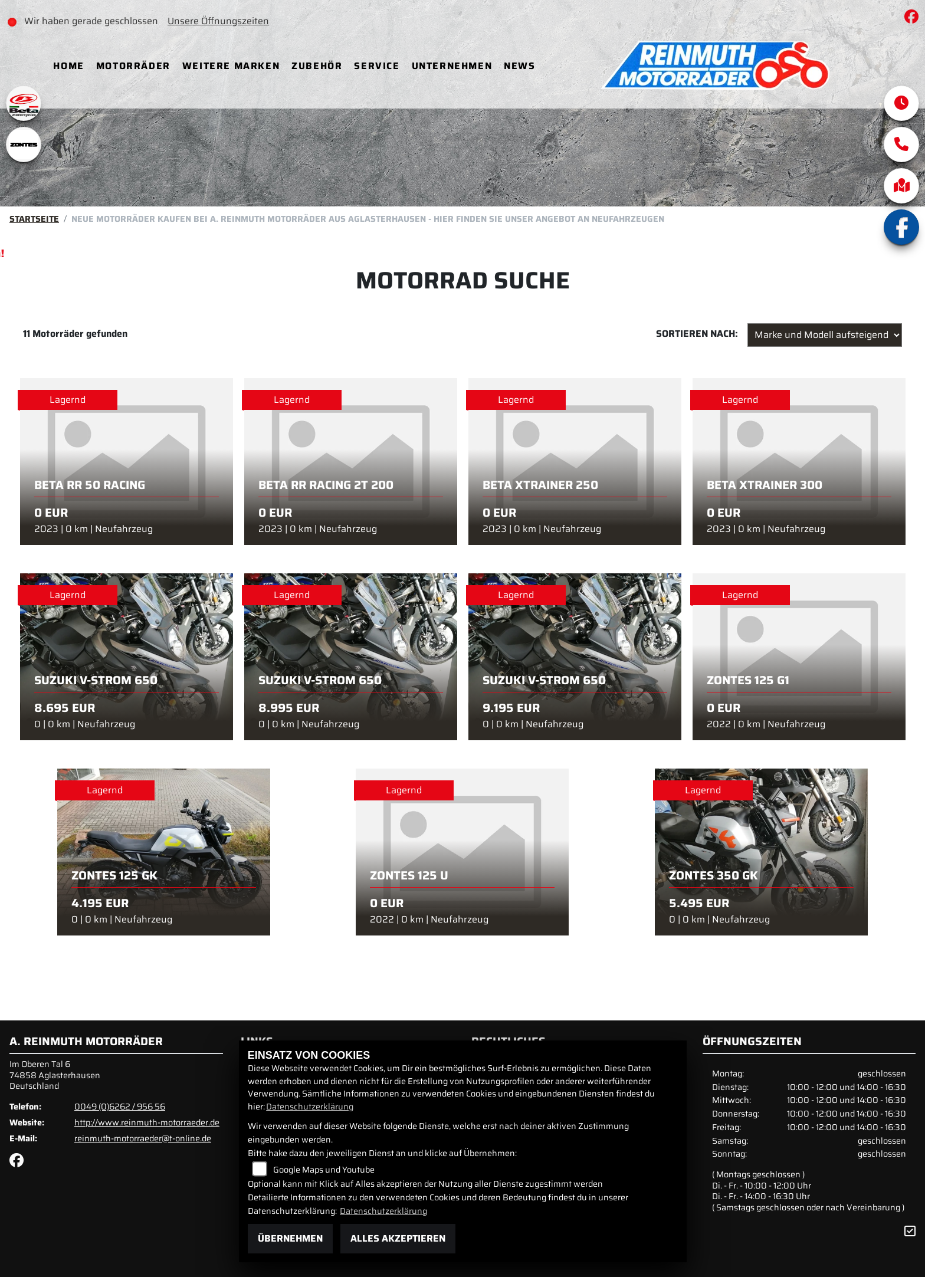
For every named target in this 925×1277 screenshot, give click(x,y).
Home (72, 65)
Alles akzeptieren (397, 1238)
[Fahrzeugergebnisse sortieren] (824, 335)
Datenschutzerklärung (309, 1106)
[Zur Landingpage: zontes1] (23, 144)
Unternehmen (455, 65)
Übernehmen (290, 1238)
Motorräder (137, 65)
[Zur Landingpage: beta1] (23, 103)
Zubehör (320, 65)
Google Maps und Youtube (324, 1169)
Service (380, 65)
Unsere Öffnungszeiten (225, 21)
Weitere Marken (234, 65)
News (523, 65)
